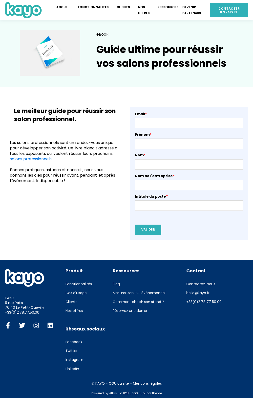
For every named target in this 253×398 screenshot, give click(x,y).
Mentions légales (147, 383)
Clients (71, 302)
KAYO (100, 383)
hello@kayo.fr (198, 293)
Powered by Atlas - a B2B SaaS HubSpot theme (126, 393)
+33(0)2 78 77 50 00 (204, 302)
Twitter (71, 351)
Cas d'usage (76, 293)
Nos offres (74, 311)
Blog (116, 284)
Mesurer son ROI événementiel (139, 293)
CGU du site (119, 383)
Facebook (73, 342)
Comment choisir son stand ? (138, 302)
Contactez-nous (200, 284)
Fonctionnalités (78, 284)
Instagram (74, 360)
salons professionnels (31, 159)
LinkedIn (72, 369)
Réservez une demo (130, 311)
